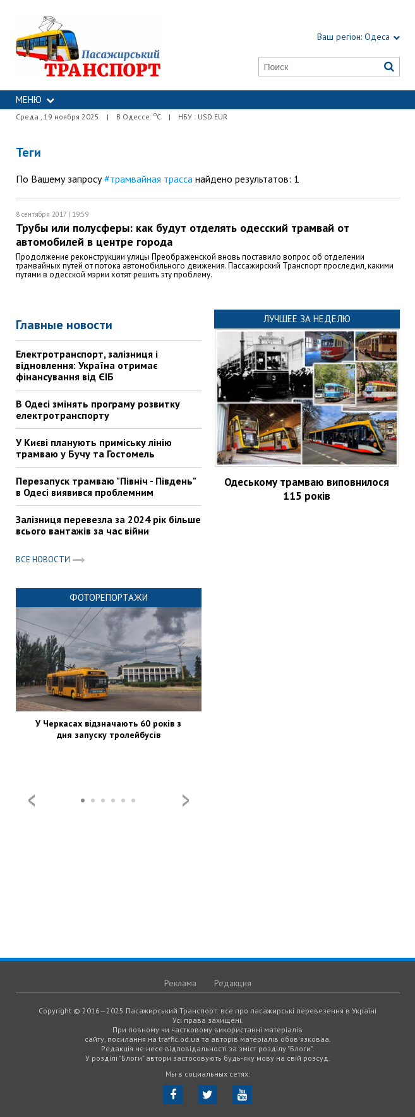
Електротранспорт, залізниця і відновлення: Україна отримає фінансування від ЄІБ (87, 365)
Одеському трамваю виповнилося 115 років (306, 489)
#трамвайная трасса (148, 178)
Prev (31, 800)
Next (186, 800)
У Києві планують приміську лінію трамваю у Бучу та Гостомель (94, 448)
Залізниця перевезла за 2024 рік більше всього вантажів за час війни (108, 525)
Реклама (180, 983)
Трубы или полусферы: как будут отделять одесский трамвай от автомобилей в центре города (182, 234)
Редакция (232, 983)
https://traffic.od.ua (102, 45)
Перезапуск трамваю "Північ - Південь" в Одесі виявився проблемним (106, 486)
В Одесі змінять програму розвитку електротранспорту (98, 409)
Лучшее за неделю (307, 319)
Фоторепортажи (108, 597)
